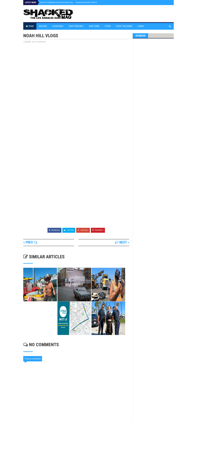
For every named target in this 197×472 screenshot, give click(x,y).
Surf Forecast (76, 26)
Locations (57, 26)
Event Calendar (124, 26)
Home (30, 26)
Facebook (54, 230)
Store (108, 26)
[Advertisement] (78, 444)
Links (140, 26)
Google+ (83, 230)
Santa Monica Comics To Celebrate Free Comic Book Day (50, 2)
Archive (43, 26)
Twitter (69, 230)
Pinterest (97, 230)
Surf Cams (94, 26)
